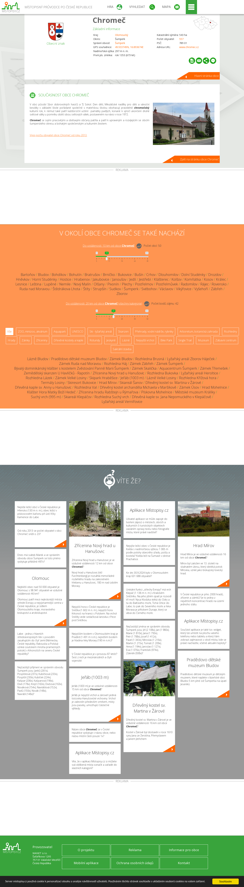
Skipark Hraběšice (103, 377)
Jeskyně (111, 340)
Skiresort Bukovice (82, 382)
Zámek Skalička (144, 368)
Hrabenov (82, 279)
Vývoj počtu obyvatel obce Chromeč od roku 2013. (58, 135)
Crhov (151, 274)
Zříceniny (41, 340)
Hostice (65, 279)
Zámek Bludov (121, 358)
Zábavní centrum (225, 340)
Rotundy (95, 340)
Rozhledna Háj (115, 363)
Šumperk (120, 43)
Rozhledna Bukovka (162, 373)
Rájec (204, 284)
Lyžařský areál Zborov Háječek (191, 358)
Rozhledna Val (85, 387)
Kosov (208, 279)
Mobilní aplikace (86, 863)
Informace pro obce (184, 850)
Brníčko (109, 274)
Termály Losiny (53, 382)
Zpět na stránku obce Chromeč (199, 159)
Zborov (122, 293)
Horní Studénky (44, 279)
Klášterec (161, 279)
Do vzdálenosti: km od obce (108, 246)
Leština (35, 284)
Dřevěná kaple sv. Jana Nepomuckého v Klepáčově (171, 396)
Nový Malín (82, 284)
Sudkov (115, 288)
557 (181, 39)
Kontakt (184, 863)
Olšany (99, 284)
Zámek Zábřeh (141, 363)
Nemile (65, 284)
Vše (9, 331)
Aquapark (60, 331)
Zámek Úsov (189, 387)
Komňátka (193, 279)
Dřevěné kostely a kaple (68, 340)
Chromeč (109, 20)
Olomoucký (121, 35)
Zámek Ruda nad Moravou (80, 363)
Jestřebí (145, 279)
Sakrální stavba (122, 349)
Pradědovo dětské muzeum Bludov (79, 358)
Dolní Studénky (193, 274)
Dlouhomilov (168, 274)
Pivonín (113, 284)
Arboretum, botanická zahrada (199, 331)
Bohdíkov (59, 274)
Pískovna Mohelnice (156, 392)
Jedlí (132, 279)
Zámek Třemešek (214, 368)
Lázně (126, 340)
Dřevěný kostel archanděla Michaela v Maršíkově (138, 387)
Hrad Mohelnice (214, 387)
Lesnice (21, 284)
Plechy (127, 284)
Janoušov (119, 279)
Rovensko (219, 284)
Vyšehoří (201, 288)
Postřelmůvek (167, 284)
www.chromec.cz (189, 47)
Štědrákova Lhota (66, 288)
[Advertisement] (122, 197)
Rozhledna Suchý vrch (111, 396)
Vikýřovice (183, 288)
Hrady (11, 340)
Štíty (86, 288)
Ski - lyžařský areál (101, 331)
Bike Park (166, 340)
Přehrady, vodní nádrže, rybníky (154, 331)
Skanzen (123, 331)
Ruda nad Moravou (35, 288)
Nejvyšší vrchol (145, 340)
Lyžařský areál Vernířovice (122, 401)
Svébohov (149, 288)
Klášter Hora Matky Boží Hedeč (51, 392)
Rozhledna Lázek (39, 377)
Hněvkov (22, 279)
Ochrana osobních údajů (134, 863)
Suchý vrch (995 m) (46, 396)
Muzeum (203, 340)
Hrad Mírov (108, 382)
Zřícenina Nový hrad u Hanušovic (118, 373)
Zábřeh (217, 288)
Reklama (135, 850)
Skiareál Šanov (131, 382)
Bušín (139, 274)
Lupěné (50, 284)
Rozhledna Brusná (149, 358)
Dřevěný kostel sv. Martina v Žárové (173, 382)
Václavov (166, 288)
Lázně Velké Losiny (161, 377)
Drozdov (214, 274)
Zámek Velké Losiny (70, 377)
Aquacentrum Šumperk (178, 368)
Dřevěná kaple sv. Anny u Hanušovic (43, 387)
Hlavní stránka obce (206, 76)
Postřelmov (144, 284)
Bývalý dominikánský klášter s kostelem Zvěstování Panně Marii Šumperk (71, 368)
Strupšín (99, 288)
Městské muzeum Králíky (195, 392)
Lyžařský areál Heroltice (199, 373)
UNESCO (77, 331)
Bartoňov (28, 274)
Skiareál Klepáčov (77, 396)
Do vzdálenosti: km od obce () (104, 303)
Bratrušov (92, 274)
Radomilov (189, 284)
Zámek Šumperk (169, 363)
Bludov (43, 274)
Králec (221, 279)
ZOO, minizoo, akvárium (32, 331)
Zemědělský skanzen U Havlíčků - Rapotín (57, 373)
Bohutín (75, 274)
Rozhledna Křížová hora (197, 377)
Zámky (26, 340)
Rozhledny (230, 331)
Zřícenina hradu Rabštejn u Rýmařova (108, 392)
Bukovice (125, 274)
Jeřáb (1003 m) (132, 377)
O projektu (86, 850)
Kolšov (177, 279)
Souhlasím (225, 880)
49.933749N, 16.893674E (129, 47)
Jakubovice (101, 279)
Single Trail (185, 340)
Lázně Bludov (37, 358)
